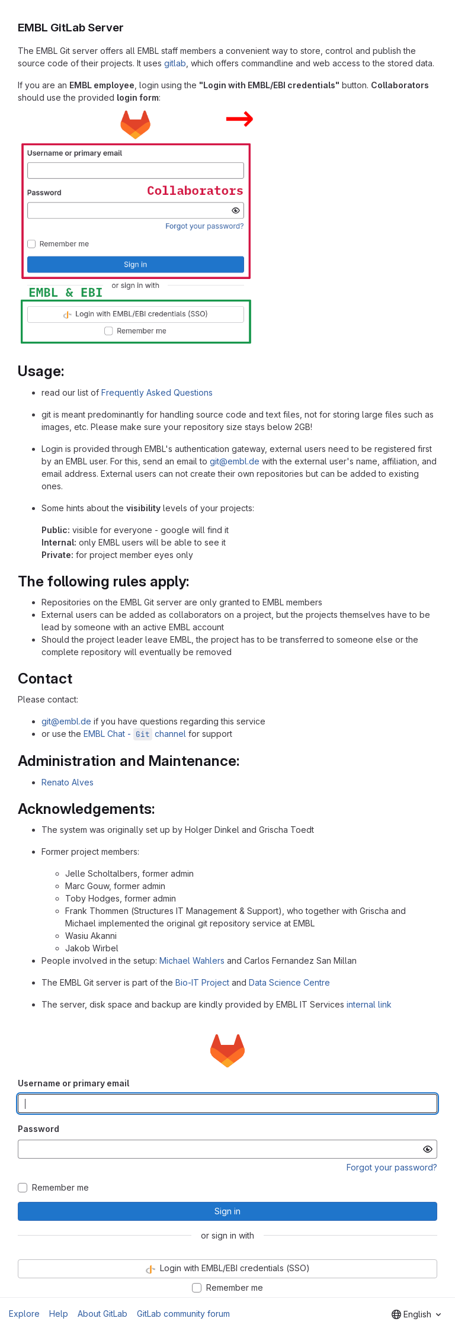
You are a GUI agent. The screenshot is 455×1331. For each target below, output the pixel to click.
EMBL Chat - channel (135, 734)
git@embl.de (234, 461)
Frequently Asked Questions (157, 392)
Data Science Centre (289, 982)
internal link (369, 1004)
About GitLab (102, 1313)
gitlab (175, 63)
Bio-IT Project (202, 982)
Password (38, 1129)
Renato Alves (67, 782)
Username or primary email (73, 1083)
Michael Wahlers (192, 960)
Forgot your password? (392, 1167)
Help (58, 1313)
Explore (24, 1313)
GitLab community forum (183, 1313)
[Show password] (427, 1149)
